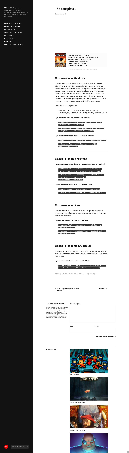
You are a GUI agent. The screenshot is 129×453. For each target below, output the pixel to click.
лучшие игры (93, 274)
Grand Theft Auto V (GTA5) (13, 44)
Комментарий (75, 303)
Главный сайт (111, 445)
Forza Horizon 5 (9, 38)
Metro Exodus (9, 35)
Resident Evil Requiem (12, 26)
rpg (77, 274)
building (58, 274)
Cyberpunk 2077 (10, 29)
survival (83, 274)
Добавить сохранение (20, 447)
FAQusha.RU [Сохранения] (13, 8)
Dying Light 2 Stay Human (13, 23)
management (68, 274)
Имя (72, 326)
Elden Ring (8, 41)
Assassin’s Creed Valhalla (13, 32)
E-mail (96, 326)
